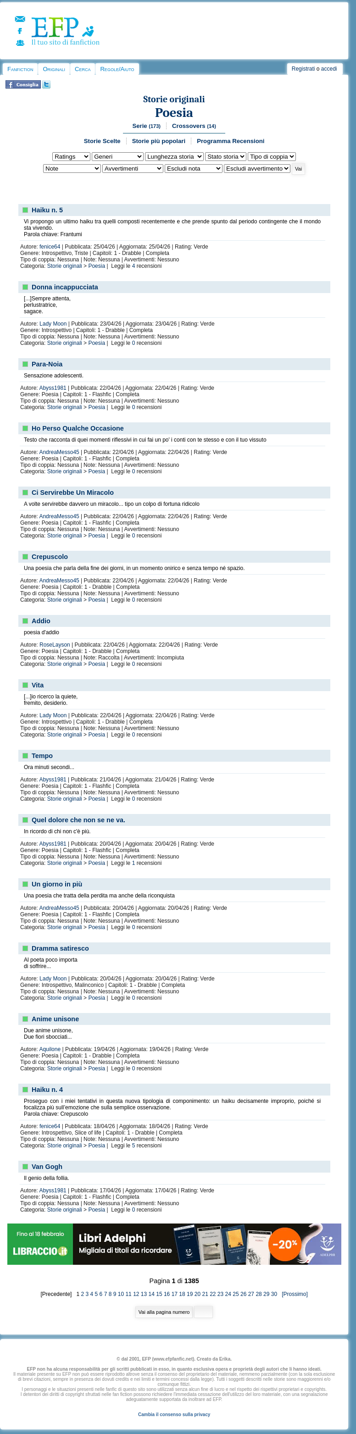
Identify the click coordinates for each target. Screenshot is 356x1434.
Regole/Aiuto (117, 69)
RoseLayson (54, 645)
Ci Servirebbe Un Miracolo (73, 492)
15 (159, 1294)
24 (228, 1294)
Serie (146, 125)
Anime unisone (55, 1019)
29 (266, 1294)
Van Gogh (47, 1166)
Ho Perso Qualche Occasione (78, 428)
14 (152, 1294)
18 (182, 1294)
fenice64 (49, 247)
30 (274, 1294)
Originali (54, 69)
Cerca (82, 69)
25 (236, 1294)
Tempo (42, 755)
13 (144, 1294)
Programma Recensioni (230, 141)
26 (243, 1294)
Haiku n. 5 (47, 210)
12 (136, 1294)
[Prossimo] (292, 1294)
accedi (329, 69)
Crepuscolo (50, 556)
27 (251, 1294)
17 (175, 1294)
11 (128, 1294)
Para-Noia (47, 364)
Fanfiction (20, 69)
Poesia (174, 112)
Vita (38, 685)
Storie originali (174, 99)
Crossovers (194, 125)
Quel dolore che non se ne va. (78, 820)
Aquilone (50, 1049)
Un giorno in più (57, 884)
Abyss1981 (52, 388)
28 (258, 1294)
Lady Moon (53, 324)
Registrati (303, 69)
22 (213, 1294)
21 (205, 1294)
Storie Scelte (102, 141)
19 (190, 1294)
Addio (41, 621)
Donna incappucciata (65, 287)
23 (220, 1294)
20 (197, 1294)
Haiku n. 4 (47, 1089)
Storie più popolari (159, 141)
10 (121, 1294)
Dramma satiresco (60, 948)
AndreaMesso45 (59, 452)
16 (167, 1294)
